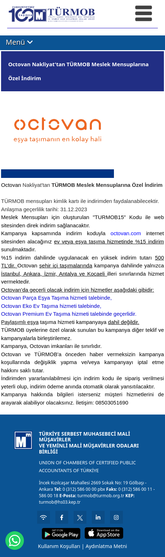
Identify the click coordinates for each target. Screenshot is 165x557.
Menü (19, 42)
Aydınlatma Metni (106, 546)
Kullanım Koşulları (59, 546)
